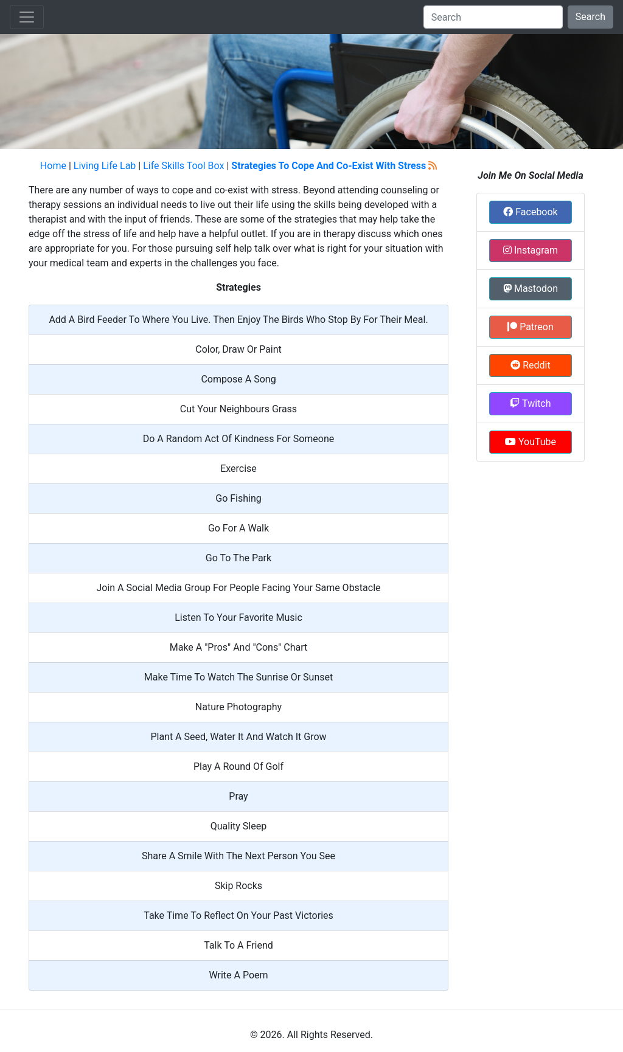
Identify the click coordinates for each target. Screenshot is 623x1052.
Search (590, 16)
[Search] (493, 17)
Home (53, 165)
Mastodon (530, 288)
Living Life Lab (105, 165)
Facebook (530, 212)
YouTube (530, 442)
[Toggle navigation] (27, 17)
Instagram (530, 250)
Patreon (530, 327)
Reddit (530, 365)
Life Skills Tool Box (183, 165)
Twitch (530, 403)
